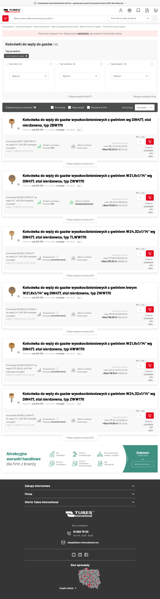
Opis (79, 130)
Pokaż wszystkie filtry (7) (80, 96)
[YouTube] (74, 555)
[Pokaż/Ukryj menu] (5, 18)
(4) (80, 163)
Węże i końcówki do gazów (90, 26)
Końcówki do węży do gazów (114, 26)
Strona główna (8, 26)
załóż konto (83, 33)
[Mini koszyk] (156, 11)
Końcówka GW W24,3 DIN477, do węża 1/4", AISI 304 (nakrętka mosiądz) (21, 256)
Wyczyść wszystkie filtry (145, 96)
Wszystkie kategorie (24, 26)
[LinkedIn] (80, 555)
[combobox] (129, 18)
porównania (148, 150)
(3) (80, 275)
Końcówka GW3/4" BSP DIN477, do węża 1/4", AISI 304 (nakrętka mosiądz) (21, 144)
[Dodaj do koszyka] (150, 141)
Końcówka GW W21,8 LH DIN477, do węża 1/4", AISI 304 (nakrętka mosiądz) (21, 312)
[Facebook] (86, 555)
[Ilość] (140, 141)
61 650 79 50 (80, 531)
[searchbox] (58, 18)
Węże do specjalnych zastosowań (64, 26)
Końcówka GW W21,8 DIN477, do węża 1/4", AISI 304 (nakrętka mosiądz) (21, 200)
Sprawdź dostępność (84, 204)
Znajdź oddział (68, 588)
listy (151, 153)
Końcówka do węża (15, 56)
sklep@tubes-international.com (83, 542)
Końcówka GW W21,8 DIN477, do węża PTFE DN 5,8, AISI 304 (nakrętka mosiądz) (21, 368)
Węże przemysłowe (41, 26)
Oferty (150, 156)
